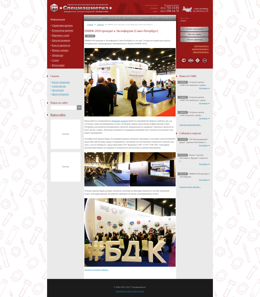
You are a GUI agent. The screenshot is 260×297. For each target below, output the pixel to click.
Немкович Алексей (120, 121)
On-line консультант (194, 29)
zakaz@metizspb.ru (201, 52)
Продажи (137, 18)
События (100, 25)
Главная (90, 25)
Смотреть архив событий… (190, 187)
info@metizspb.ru (201, 46)
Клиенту (167, 18)
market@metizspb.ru (200, 49)
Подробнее (203, 88)
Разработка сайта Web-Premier (130, 291)
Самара (183, 20)
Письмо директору (195, 39)
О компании (94, 18)
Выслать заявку (194, 34)
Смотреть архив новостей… (190, 125)
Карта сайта (57, 114)
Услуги (152, 18)
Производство (117, 18)
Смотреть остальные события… (96, 270)
